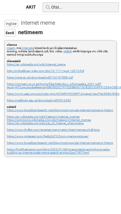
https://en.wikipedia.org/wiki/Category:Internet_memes (43, 116)
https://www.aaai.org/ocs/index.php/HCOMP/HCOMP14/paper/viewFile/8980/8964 (63, 93)
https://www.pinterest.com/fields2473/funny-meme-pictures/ (48, 136)
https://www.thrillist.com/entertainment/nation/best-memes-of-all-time (53, 129)
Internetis (28, 48)
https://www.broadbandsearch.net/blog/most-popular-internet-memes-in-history (60, 110)
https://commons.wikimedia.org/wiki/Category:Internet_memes (49, 120)
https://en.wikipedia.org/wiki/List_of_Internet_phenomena (45, 123)
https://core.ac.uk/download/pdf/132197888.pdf (40, 77)
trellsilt (67, 51)
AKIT (31, 7)
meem (11, 48)
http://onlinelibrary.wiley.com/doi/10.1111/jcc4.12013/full (45, 71)
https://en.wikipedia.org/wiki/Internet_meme (36, 64)
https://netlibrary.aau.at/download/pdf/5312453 (39, 100)
